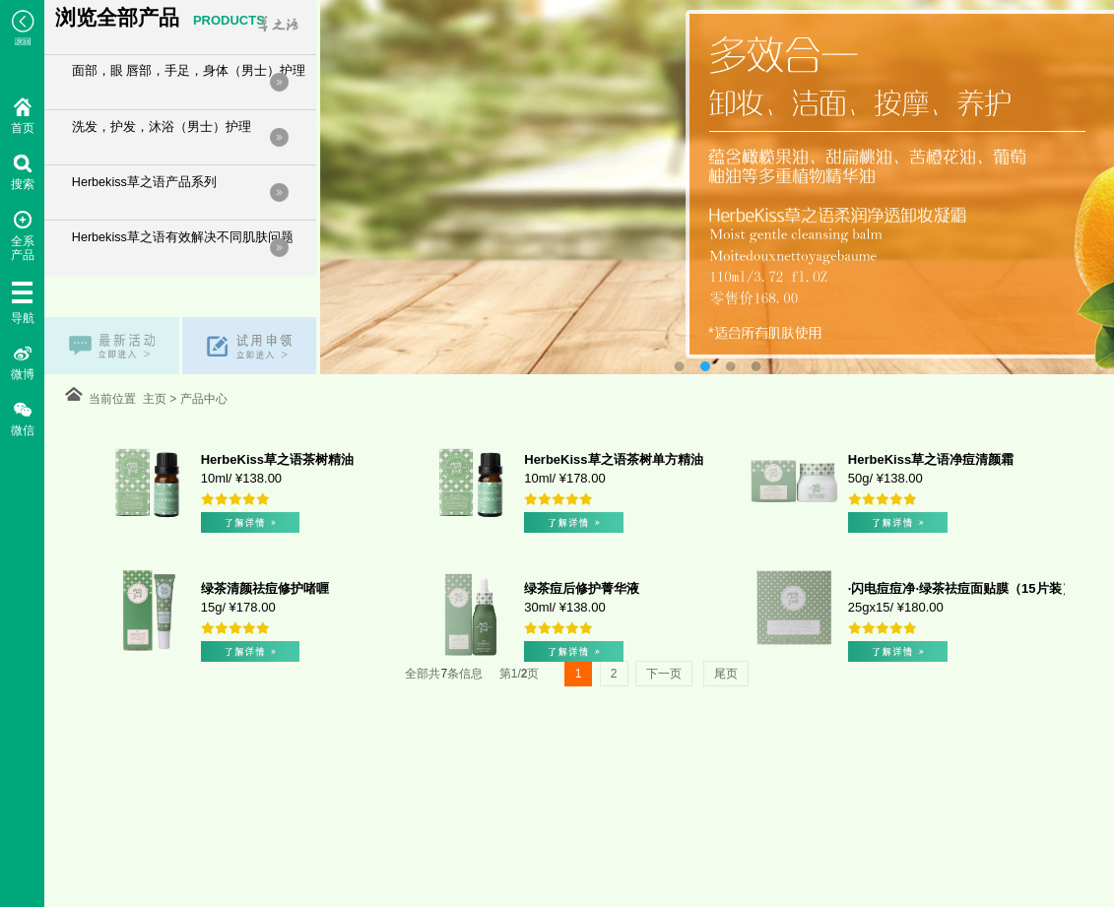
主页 (156, 399)
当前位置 (116, 399)
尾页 (726, 673)
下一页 (664, 673)
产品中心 (199, 399)
